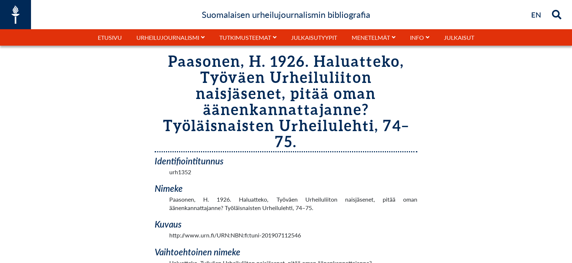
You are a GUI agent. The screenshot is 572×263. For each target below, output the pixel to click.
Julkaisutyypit (314, 37)
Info (417, 37)
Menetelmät (371, 37)
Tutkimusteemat (245, 37)
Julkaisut (459, 37)
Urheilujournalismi (167, 37)
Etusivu (110, 37)
